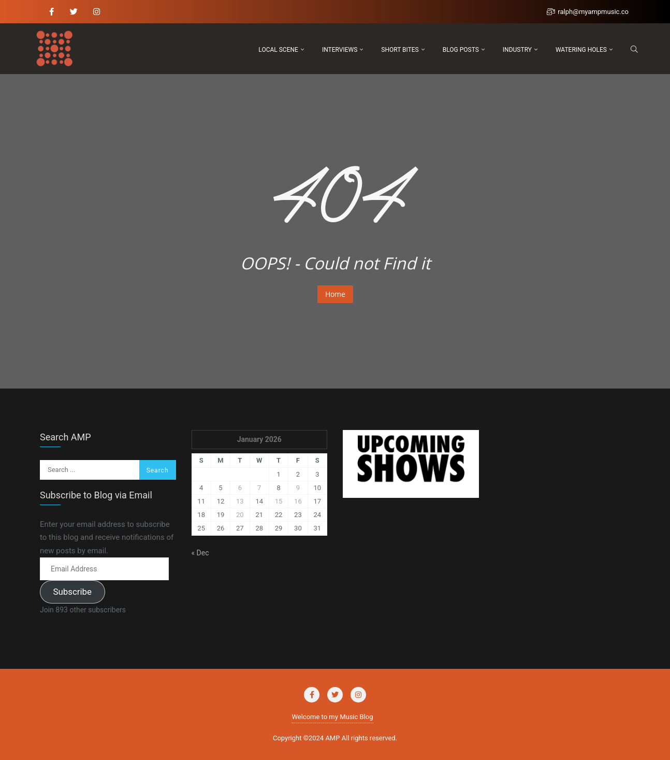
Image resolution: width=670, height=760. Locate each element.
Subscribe (72, 591)
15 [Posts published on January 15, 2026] (279, 501)
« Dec (200, 553)
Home (335, 294)
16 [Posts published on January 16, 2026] (298, 501)
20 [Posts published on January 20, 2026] (240, 515)
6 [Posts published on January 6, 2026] (240, 488)
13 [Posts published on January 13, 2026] (240, 501)
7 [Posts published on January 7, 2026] (259, 488)
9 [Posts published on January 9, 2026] (298, 488)
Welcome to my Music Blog (332, 717)
